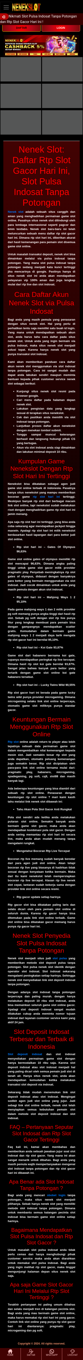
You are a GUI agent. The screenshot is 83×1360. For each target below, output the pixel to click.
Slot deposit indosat (25, 1054)
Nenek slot (15, 211)
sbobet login (56, 1195)
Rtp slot (13, 741)
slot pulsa (59, 958)
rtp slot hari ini (46, 496)
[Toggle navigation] (6, 7)
